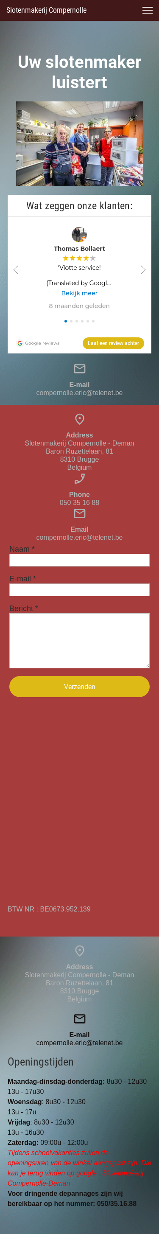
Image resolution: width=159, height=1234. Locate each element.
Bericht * (23, 608)
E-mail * (22, 579)
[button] (147, 10)
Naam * (22, 549)
